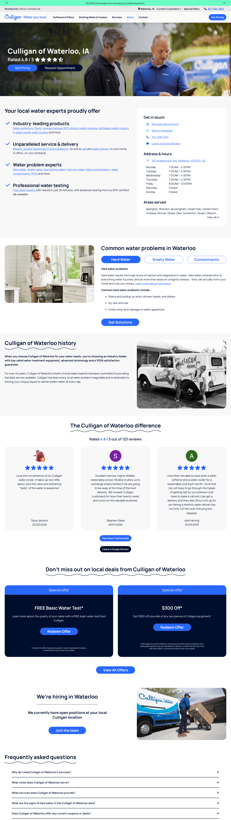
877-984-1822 (214, 8)
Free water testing (24, 190)
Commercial (33, 8)
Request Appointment (60, 68)
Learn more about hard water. (153, 283)
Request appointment (162, 124)
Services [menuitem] (117, 17)
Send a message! (159, 130)
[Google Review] (39, 488)
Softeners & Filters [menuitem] (63, 17)
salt (84, 149)
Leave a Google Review (163, 143)
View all (213, 217)
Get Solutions (120, 322)
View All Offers (115, 669)
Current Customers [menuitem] (169, 8)
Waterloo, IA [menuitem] (146, 8)
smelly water (35, 169)
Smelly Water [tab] (163, 259)
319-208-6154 (157, 137)
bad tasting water (54, 169)
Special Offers (192, 8)
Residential (11, 8)
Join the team (67, 730)
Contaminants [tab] (206, 259)
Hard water (19, 169)
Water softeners (23, 128)
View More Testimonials (115, 538)
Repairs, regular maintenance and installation (41, 149)
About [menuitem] (130, 17)
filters (37, 128)
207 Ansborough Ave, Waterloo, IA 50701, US (175, 160)
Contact (143, 17)
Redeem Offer (59, 631)
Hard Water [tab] (120, 259)
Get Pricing (217, 17)
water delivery (101, 149)
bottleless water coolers (113, 128)
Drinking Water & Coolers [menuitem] (93, 17)
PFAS (34, 173)
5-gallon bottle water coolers (30, 132)
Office (22, 8)
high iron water (76, 169)
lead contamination (98, 169)
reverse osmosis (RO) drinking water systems (70, 128)
